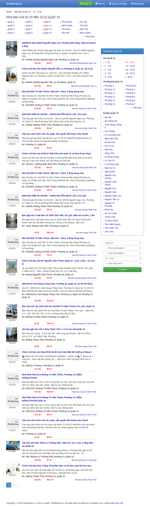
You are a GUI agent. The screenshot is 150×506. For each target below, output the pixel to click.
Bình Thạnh (67, 25)
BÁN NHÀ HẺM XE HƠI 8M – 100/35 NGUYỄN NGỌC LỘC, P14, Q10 (54, 114)
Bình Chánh (85, 33)
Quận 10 (48, 25)
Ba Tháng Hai (111, 121)
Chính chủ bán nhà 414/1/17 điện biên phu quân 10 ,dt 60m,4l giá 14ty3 (56, 153)
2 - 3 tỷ (108, 69)
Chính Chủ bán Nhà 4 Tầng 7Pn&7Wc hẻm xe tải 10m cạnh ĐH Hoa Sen (56, 466)
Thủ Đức (84, 25)
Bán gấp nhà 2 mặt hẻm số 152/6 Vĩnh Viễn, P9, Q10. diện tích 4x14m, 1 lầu (58, 215)
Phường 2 (130, 89)
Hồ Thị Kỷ (109, 146)
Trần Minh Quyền (113, 224)
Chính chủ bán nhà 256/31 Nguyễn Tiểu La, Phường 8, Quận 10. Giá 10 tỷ (57, 69)
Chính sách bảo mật (113, 503)
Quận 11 (48, 29)
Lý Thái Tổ (109, 160)
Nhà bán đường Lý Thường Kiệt (84, 460)
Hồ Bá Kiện (110, 142)
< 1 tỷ (107, 62)
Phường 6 (130, 100)
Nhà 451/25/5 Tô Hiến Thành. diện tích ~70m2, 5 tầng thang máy (53, 91)
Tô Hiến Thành (111, 220)
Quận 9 (47, 22)
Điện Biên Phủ (111, 138)
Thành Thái (110, 217)
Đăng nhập (137, 3)
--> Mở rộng (88, 36)
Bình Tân (84, 29)
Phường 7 (130, 104)
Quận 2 (11, 25)
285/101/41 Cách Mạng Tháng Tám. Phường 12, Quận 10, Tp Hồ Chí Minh (57, 284)
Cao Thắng (110, 131)
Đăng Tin (85, 3)
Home (9, 12)
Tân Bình (66, 29)
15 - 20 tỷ (130, 66)
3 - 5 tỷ (108, 73)
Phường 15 (131, 86)
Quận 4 (11, 33)
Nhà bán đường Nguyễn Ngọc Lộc (83, 63)
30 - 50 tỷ (130, 73)
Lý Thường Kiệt (112, 164)
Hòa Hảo (109, 149)
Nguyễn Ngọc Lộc (113, 196)
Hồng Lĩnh (109, 153)
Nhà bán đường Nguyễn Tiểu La (84, 86)
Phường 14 (110, 104)
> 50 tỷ (129, 77)
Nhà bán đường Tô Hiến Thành (84, 109)
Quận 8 (29, 33)
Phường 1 (109, 86)
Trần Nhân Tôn (112, 228)
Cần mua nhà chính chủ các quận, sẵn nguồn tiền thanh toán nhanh (55, 134)
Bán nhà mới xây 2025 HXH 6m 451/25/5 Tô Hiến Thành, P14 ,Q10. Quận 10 (58, 306)
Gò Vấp (83, 22)
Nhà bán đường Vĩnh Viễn (86, 233)
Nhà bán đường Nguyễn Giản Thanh (82, 278)
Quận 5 (29, 22)
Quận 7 (29, 29)
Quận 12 (48, 33)
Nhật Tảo (109, 209)
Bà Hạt (108, 117)
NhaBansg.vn (14, 3)
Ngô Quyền (110, 171)
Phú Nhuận (67, 22)
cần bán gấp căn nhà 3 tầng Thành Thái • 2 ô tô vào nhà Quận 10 (53, 329)
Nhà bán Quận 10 (22, 12)
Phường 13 (110, 100)
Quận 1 (11, 22)
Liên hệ (100, 3)
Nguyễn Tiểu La (112, 199)
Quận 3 (11, 29)
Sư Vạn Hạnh (111, 213)
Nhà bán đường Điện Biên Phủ (84, 168)
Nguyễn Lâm (110, 192)
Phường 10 (110, 89)
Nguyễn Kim (110, 188)
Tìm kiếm (122, 269)
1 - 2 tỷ (108, 66)
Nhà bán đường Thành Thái (85, 128)
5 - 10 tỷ (108, 77)
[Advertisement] (122, 28)
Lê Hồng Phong (112, 157)
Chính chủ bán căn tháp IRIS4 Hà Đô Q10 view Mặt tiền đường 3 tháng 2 (57, 352)
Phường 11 (110, 93)
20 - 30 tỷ (130, 69)
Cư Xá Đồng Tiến (113, 135)
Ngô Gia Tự (110, 168)
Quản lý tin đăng (118, 3)
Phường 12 (110, 97)
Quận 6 (29, 25)
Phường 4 (130, 93)
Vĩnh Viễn (109, 231)
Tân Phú (66, 33)
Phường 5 (130, 97)
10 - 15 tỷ (37, 12)
